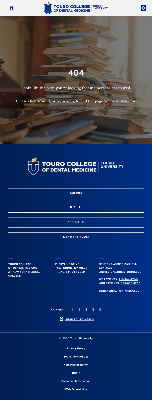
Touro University (81, 338)
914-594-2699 (75, 272)
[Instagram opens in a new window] (71, 310)
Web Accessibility (76, 389)
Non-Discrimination (76, 365)
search (68, 101)
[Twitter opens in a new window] (92, 310)
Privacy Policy (76, 348)
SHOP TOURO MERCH (79, 319)
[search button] (10, 8)
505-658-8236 (131, 283)
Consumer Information (75, 381)
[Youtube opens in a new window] (99, 310)
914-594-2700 (128, 279)
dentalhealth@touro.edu (119, 291)
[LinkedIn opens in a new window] (85, 310)
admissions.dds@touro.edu (120, 272)
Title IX (76, 373)
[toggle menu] (142, 8)
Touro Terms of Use (76, 357)
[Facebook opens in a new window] (78, 310)
